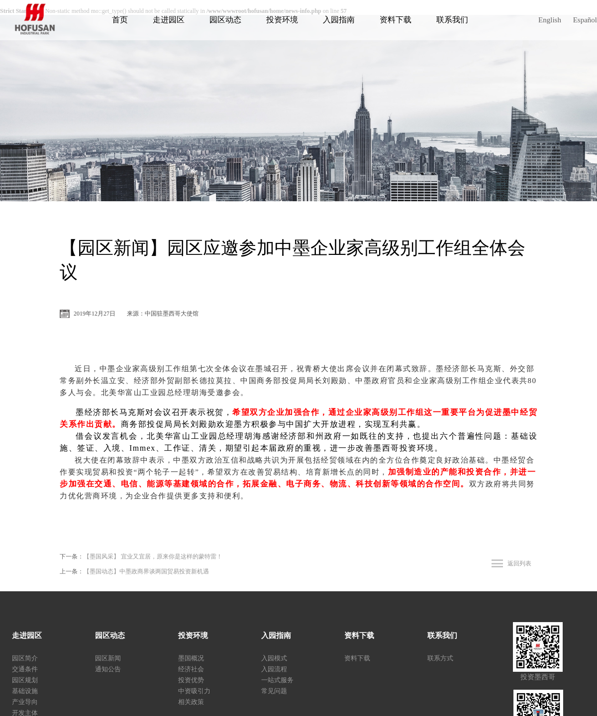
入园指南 (339, 19)
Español (585, 20)
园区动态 (225, 19)
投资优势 (191, 680)
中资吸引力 (194, 691)
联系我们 (452, 19)
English (549, 20)
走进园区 (169, 19)
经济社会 (191, 669)
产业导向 (25, 702)
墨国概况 (191, 658)
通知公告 (108, 669)
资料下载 (395, 19)
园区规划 (25, 680)
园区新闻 (108, 658)
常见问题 (274, 691)
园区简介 (25, 658)
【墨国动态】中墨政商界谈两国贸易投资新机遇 (146, 571)
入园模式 (274, 658)
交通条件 (25, 669)
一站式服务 (277, 680)
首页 (120, 19)
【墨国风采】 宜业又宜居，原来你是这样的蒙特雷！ (153, 556)
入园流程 (274, 669)
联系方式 (440, 658)
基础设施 (25, 691)
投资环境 (282, 19)
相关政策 (191, 702)
